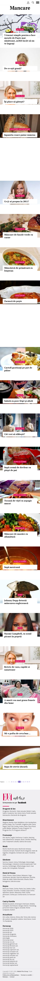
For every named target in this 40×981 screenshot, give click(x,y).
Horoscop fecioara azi (10, 946)
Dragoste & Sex (9, 809)
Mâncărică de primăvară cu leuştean (18, 269)
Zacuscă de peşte (13, 301)
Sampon (17, 839)
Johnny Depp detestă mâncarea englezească (16, 602)
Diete (4, 875)
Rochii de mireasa (25, 849)
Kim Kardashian (30, 822)
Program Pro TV (8, 830)
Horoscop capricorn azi (11, 950)
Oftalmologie (21, 866)
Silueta (26, 879)
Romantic (13, 811)
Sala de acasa (15, 881)
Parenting (32, 906)
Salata (28, 889)
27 (25, 782)
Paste (11, 889)
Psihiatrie (21, 868)
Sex (16, 813)
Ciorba (16, 889)
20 (11, 782)
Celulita (27, 839)
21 (13, 782)
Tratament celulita (12, 841)
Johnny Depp (7, 824)
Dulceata (10, 891)
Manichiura (10, 839)
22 (15, 782)
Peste (21, 889)
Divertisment (8, 820)
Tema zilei (20, 63)
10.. (9, 782)
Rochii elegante (26, 851)
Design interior (23, 906)
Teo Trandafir (17, 824)
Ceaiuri (10, 862)
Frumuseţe (7, 835)
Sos (24, 889)
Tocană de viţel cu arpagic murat (18, 502)
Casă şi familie (9, 901)
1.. (7, 782)
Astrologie (6, 938)
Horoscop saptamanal (10, 965)
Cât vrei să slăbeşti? (14, 434)
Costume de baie (8, 851)
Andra (21, 826)
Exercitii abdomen (23, 877)
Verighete (12, 853)
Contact (12, 977)
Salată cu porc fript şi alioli (18, 400)
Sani (4, 839)
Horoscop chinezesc (10, 936)
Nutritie (20, 29)
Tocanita (16, 891)
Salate (20, 395)
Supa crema (30, 891)
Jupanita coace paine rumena (19, 134)
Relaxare (25, 875)
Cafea (33, 889)
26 (23, 782)
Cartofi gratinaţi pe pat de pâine (18, 369)
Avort (28, 866)
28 (27, 782)
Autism (12, 910)
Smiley (16, 826)
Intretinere (6, 877)
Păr (4, 838)
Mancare (6, 889)
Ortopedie (13, 868)
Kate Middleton (19, 822)
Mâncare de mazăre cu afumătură (16, 535)
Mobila (32, 904)
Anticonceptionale (26, 864)
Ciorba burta (22, 894)
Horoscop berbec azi (10, 963)
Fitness (9, 875)
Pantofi (17, 851)
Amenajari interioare (22, 904)
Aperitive (6, 892)
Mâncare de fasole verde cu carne (18, 236)
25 (21, 782)
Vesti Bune (27, 919)
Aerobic (13, 877)
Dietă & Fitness (9, 873)
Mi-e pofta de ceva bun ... (17, 733)
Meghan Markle (8, 822)
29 (29, 782)
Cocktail (22, 891)
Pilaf (23, 892)
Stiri (20, 595)
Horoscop (7, 926)
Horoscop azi (7, 932)
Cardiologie (12, 866)
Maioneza (18, 892)
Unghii (12, 838)
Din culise (6, 917)
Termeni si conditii (26, 975)
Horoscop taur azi (9, 948)
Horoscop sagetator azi (11, 953)
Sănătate (6, 860)
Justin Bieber (7, 828)
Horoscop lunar (8, 940)
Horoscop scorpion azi (10, 952)
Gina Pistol (32, 826)
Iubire (5, 813)
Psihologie (22, 862)
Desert (11, 892)
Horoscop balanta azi (10, 961)
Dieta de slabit (8, 879)
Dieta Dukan (16, 875)
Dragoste (6, 811)
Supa (4, 891)
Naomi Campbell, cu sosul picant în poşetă (17, 635)
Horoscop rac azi (8, 942)
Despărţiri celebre (17, 919)
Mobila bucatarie (8, 904)
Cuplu (33, 811)
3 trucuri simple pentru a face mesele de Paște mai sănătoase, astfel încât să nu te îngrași (19, 39)
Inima (16, 862)
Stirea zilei (19, 917)
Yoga (30, 875)
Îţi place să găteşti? (14, 101)
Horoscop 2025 (8, 930)
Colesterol (16, 864)
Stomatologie (7, 864)
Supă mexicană (12, 567)
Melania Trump (17, 828)
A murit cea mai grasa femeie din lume (19, 701)
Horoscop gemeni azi (10, 944)
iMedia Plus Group (22, 971)
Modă (5, 846)
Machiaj (31, 838)
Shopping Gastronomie (20, 129)
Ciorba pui (13, 894)
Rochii (8, 838)
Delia (26, 826)
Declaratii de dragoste (18, 815)
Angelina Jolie (26, 824)
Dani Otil (10, 826)
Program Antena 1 (20, 830)
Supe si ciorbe (20, 462)
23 (17, 782)
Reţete (5, 886)
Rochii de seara (12, 849)
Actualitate (7, 914)
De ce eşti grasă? (13, 68)
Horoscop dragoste (9, 934)
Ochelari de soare (22, 853)
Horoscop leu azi (8, 959)
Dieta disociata (18, 879)
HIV (8, 868)
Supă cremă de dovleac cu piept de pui (17, 469)
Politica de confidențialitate (11, 975)
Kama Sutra (22, 813)
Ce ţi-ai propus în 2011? (16, 201)
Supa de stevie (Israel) (16, 766)
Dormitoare (14, 906)
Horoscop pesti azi (9, 957)
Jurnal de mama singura (11, 908)
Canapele (6, 906)
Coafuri (25, 838)
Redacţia (5, 977)
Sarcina (5, 862)
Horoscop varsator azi (10, 955)
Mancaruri (20, 229)
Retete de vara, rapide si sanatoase (17, 668)
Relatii (29, 811)
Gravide (22, 908)
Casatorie (10, 813)
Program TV (27, 828)
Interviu (12, 917)
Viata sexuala (21, 811)
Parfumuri (19, 838)
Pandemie (8, 921)
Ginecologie (30, 862)
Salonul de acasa (25, 841)
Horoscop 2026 (8, 928)
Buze (22, 839)
